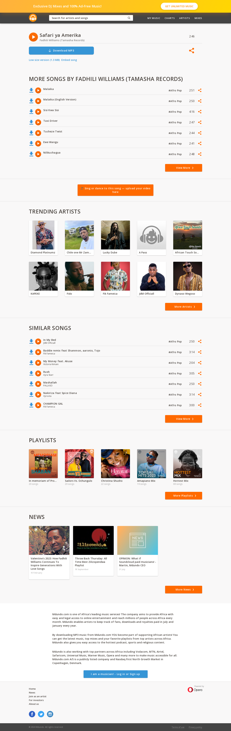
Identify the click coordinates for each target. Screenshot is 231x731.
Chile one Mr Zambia (79, 252)
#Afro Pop (176, 90)
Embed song (69, 60)
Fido (69, 293)
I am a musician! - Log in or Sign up (115, 674)
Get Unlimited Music (179, 6)
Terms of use (178, 727)
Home (32, 688)
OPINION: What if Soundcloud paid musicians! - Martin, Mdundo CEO (137, 562)
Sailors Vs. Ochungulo (78, 480)
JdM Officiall (146, 293)
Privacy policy (195, 727)
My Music (153, 18)
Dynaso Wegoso (185, 293)
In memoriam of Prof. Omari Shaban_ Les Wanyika (43, 480)
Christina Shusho (112, 480)
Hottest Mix (180, 480)
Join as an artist (37, 696)
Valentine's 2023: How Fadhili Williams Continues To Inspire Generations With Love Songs (49, 563)
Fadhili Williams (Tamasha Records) (62, 40)
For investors (36, 700)
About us (34, 704)
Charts (170, 18)
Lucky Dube (110, 252)
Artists (184, 18)
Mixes (198, 18)
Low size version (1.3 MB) (44, 60)
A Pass (143, 252)
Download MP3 (61, 50)
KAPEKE (35, 293)
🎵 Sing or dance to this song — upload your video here (115, 190)
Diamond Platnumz (43, 252)
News (32, 692)
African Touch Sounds (187, 252)
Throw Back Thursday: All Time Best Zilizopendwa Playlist (91, 562)
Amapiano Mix (146, 480)
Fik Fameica (110, 293)
